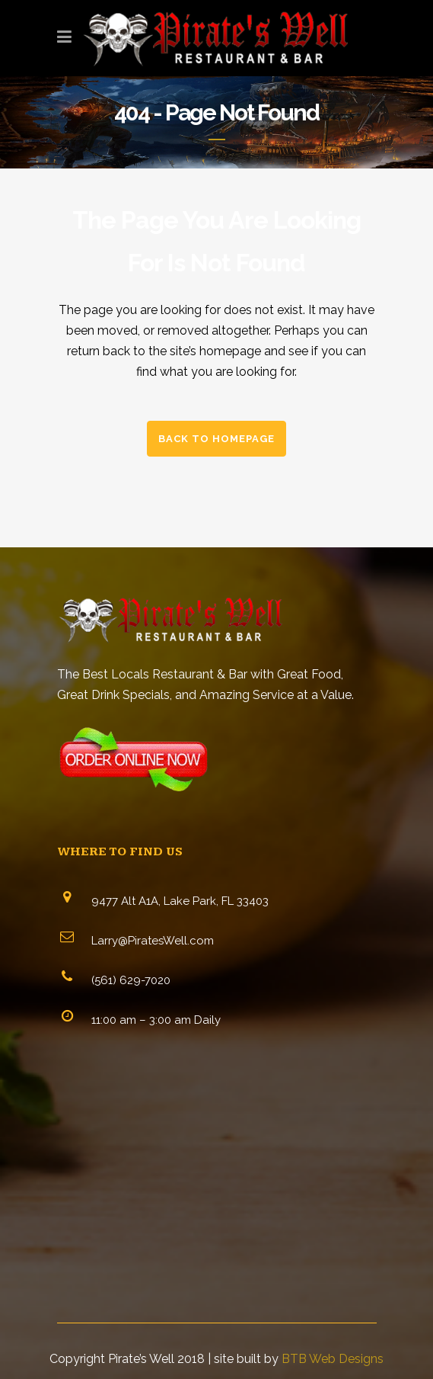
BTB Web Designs (333, 1359)
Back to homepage (216, 438)
